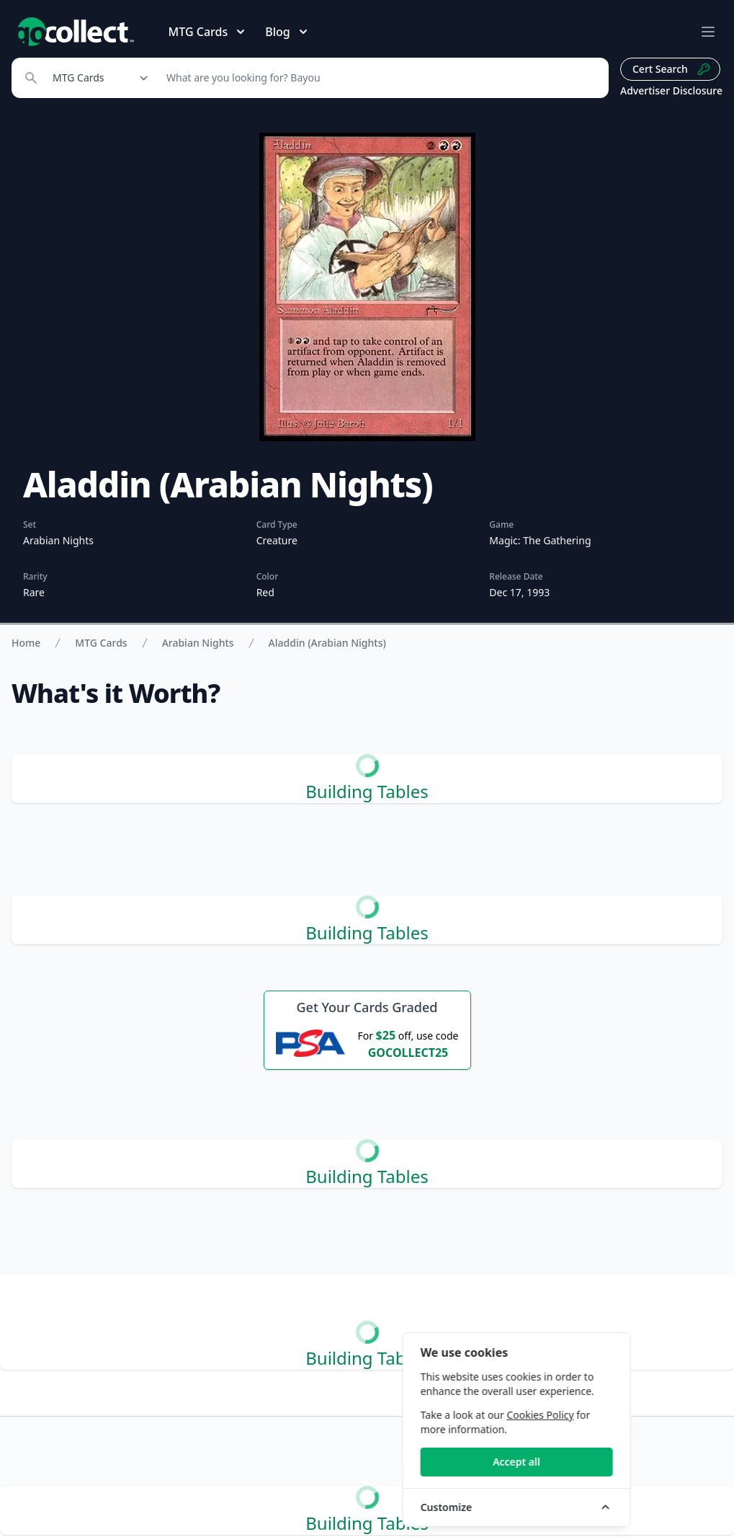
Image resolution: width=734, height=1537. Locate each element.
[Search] (379, 77)
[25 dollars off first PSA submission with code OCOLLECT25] (367, 1043)
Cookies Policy (628, 1415)
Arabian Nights (198, 643)
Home (26, 643)
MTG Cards (101, 643)
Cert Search (671, 69)
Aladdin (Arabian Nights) (327, 643)
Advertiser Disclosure (671, 90)
